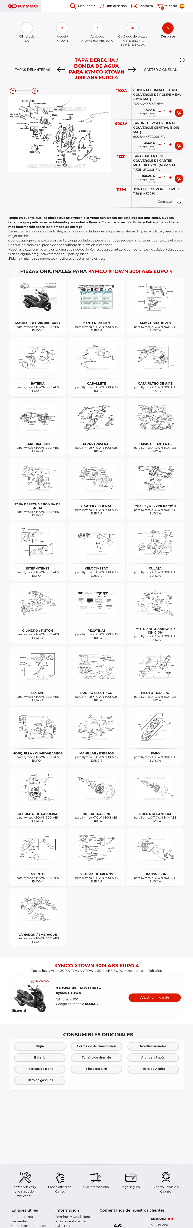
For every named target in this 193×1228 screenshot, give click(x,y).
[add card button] (179, 113)
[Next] (132, 69)
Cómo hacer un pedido (28, 1226)
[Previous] (61, 69)
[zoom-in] (35, 91)
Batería (40, 1057)
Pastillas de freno (39, 1069)
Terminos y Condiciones (73, 1217)
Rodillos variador (153, 1046)
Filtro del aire (96, 1069)
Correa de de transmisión (96, 1046)
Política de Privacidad (71, 1221)
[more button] (170, 112)
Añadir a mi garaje (154, 997)
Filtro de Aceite (153, 1069)
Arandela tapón (153, 1057)
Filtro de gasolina (39, 1080)
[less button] (159, 112)
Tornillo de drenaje (96, 1057)
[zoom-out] (13, 91)
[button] (182, 60)
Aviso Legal (63, 1226)
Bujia (40, 1046)
